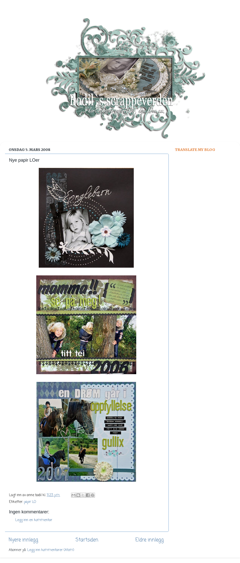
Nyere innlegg (23, 540)
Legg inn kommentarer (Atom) (50, 550)
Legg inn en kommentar (33, 520)
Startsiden (87, 540)
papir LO (30, 502)
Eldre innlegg (150, 540)
